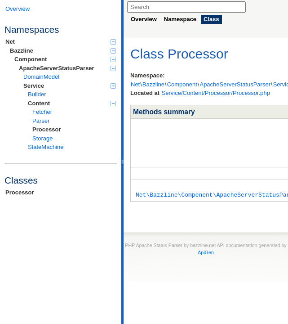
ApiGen (206, 249)
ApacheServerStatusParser (67, 68)
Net (60, 41)
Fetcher (42, 111)
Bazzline (63, 50)
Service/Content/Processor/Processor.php (216, 93)
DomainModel (41, 76)
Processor (46, 129)
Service (69, 85)
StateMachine (46, 147)
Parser (40, 120)
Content (72, 103)
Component (65, 59)
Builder (37, 94)
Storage (42, 138)
